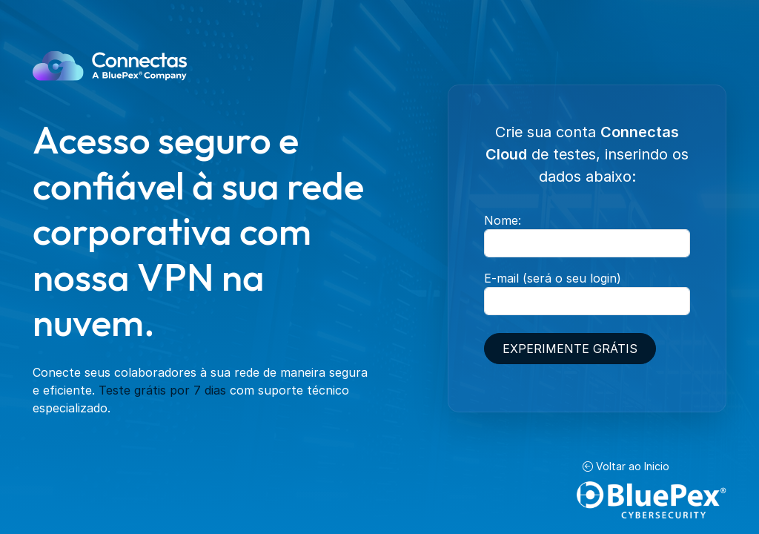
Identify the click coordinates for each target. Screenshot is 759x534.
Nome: (502, 220)
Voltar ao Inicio (626, 466)
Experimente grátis (570, 348)
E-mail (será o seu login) (552, 278)
